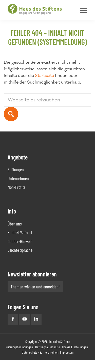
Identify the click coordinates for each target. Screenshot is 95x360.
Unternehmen (18, 178)
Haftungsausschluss (47, 347)
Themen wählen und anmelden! (35, 286)
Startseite (44, 75)
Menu (82, 10)
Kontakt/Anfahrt (20, 232)
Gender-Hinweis (20, 241)
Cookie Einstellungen (75, 347)
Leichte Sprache (20, 250)
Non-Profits (17, 187)
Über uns (15, 223)
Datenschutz (29, 352)
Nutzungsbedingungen (19, 347)
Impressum (66, 352)
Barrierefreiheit (49, 352)
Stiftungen (16, 169)
